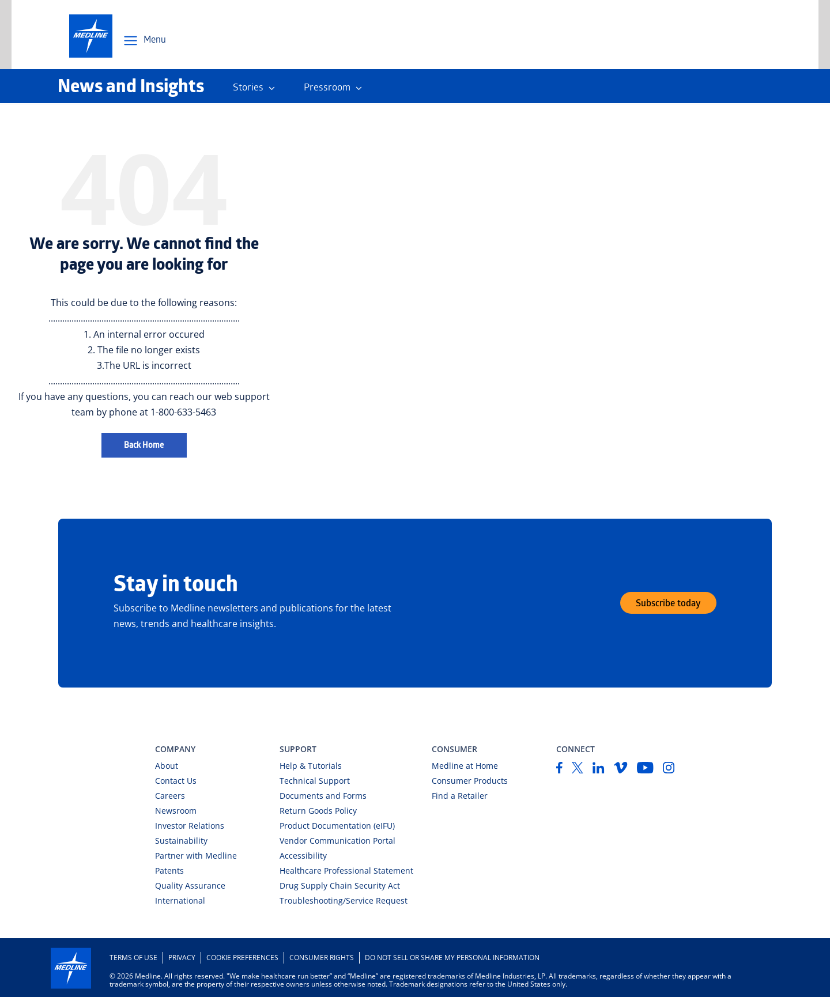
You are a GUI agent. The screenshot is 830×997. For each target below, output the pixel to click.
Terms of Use (133, 957)
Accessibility (303, 855)
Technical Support (315, 780)
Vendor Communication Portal (337, 840)
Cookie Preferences (242, 957)
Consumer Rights (321, 957)
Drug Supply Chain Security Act (340, 885)
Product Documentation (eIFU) (337, 825)
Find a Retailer (460, 795)
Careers (170, 795)
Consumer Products (470, 780)
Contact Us (176, 780)
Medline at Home (465, 765)
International (180, 900)
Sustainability (181, 840)
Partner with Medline (196, 855)
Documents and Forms (323, 795)
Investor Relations (189, 825)
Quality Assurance (190, 885)
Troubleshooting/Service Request (344, 900)
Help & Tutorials (311, 765)
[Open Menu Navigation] (144, 41)
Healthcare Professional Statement (346, 870)
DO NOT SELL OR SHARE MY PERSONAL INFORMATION (452, 957)
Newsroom (176, 810)
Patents (169, 870)
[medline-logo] (90, 36)
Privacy (181, 957)
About (166, 765)
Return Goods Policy (318, 810)
